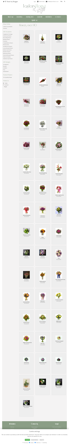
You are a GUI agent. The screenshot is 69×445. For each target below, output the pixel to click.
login (35, 1)
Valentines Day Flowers (8, 58)
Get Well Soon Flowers (7, 46)
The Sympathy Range (7, 77)
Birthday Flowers (6, 39)
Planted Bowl (5, 71)
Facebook (5, 85)
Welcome (10, 17)
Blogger (5, 86)
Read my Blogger (12, 1)
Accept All (27, 439)
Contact (58, 17)
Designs (20, 17)
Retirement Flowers (7, 53)
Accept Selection (34, 439)
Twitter (5, 83)
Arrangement (5, 64)
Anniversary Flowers (7, 36)
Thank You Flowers (7, 57)
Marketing (44, 442)
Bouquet (5, 66)
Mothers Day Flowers (7, 50)
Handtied (5, 68)
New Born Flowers (6, 51)
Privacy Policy (56, 429)
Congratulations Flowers (8, 43)
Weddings (49, 17)
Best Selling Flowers (7, 37)
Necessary (25, 442)
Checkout (5, 28)
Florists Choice (6, 44)
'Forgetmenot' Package (7, 34)
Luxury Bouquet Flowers (8, 48)
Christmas (5, 41)
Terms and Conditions (56, 427)
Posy (4, 69)
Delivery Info (30, 17)
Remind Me (34, 20)
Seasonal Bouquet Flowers (8, 55)
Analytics (31, 442)
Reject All (42, 439)
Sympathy (39, 17)
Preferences (38, 442)
